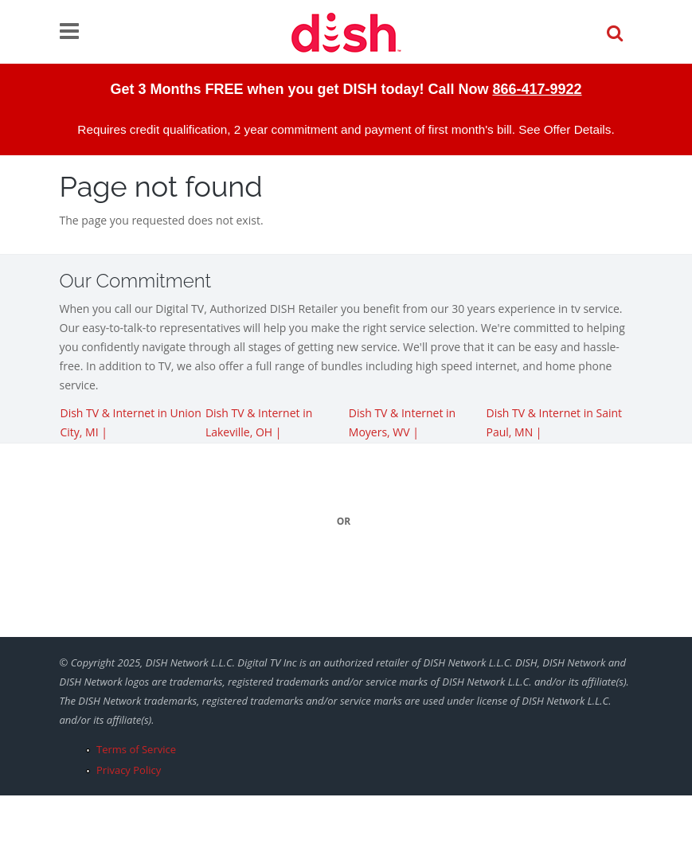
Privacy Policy (128, 770)
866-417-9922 (536, 89)
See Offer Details (564, 129)
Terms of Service (136, 749)
